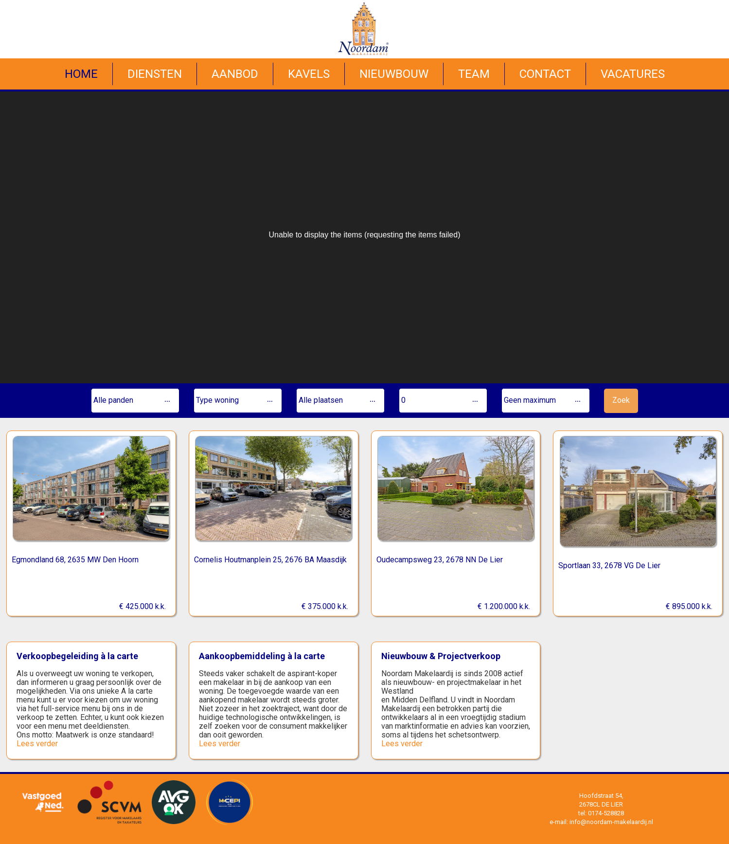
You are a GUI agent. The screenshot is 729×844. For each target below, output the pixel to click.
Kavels (309, 74)
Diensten (154, 74)
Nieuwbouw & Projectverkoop (440, 656)
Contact (545, 74)
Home (81, 74)
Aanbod (235, 74)
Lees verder (37, 743)
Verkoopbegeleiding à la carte (77, 656)
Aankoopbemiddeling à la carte (262, 656)
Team (474, 74)
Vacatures (633, 74)
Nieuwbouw (393, 74)
